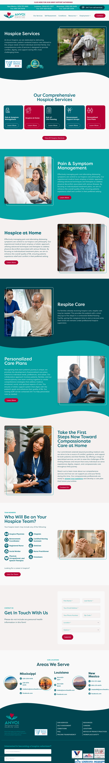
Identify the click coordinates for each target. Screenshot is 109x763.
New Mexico (12, 6)
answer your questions (74, 478)
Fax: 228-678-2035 (66, 9)
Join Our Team (12, 574)
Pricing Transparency (66, 735)
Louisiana (37, 6)
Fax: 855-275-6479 (18, 9)
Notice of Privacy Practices (95, 732)
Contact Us (64, 487)
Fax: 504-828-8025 (43, 9)
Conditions (62, 16)
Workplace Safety (91, 735)
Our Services (38, 16)
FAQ (58, 732)
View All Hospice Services (54, 138)
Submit (67, 637)
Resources (87, 723)
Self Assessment (50, 16)
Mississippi (60, 6)
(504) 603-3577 (48, 6)
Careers (86, 726)
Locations (87, 729)
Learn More (11, 125)
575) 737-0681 (23, 6)
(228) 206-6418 (71, 6)
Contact (100, 15)
